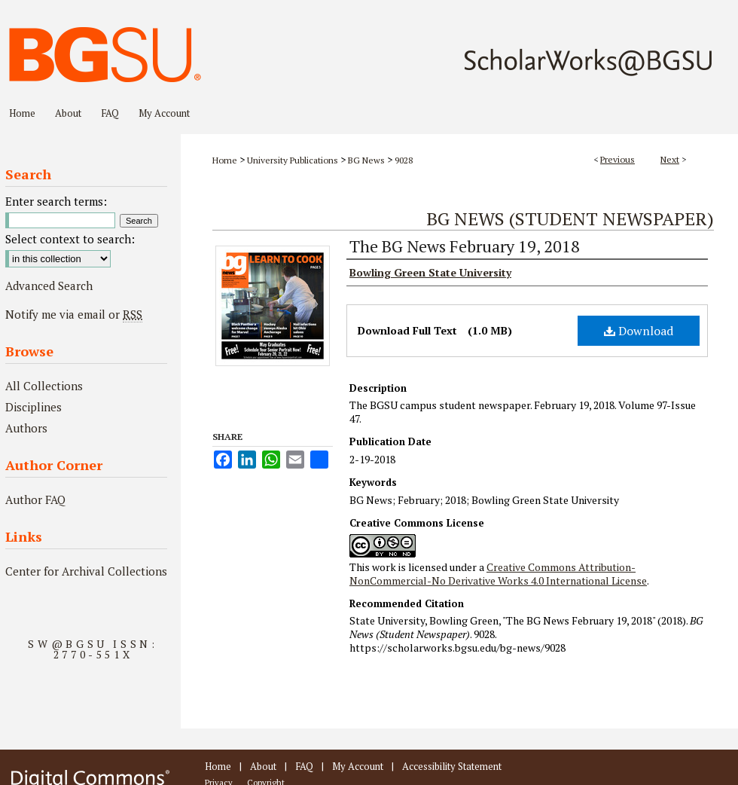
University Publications (292, 160)
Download (638, 330)
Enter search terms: (56, 201)
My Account (357, 766)
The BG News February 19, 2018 (464, 246)
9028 (404, 160)
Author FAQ (35, 499)
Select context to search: (70, 238)
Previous (617, 159)
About (263, 766)
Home (224, 160)
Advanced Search (49, 285)
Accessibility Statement (452, 766)
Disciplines (33, 406)
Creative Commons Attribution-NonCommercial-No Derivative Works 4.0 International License (498, 574)
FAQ (304, 766)
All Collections (44, 385)
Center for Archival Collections (86, 571)
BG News (366, 160)
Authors (26, 427)
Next (669, 159)
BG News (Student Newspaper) (570, 218)
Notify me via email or (73, 314)
